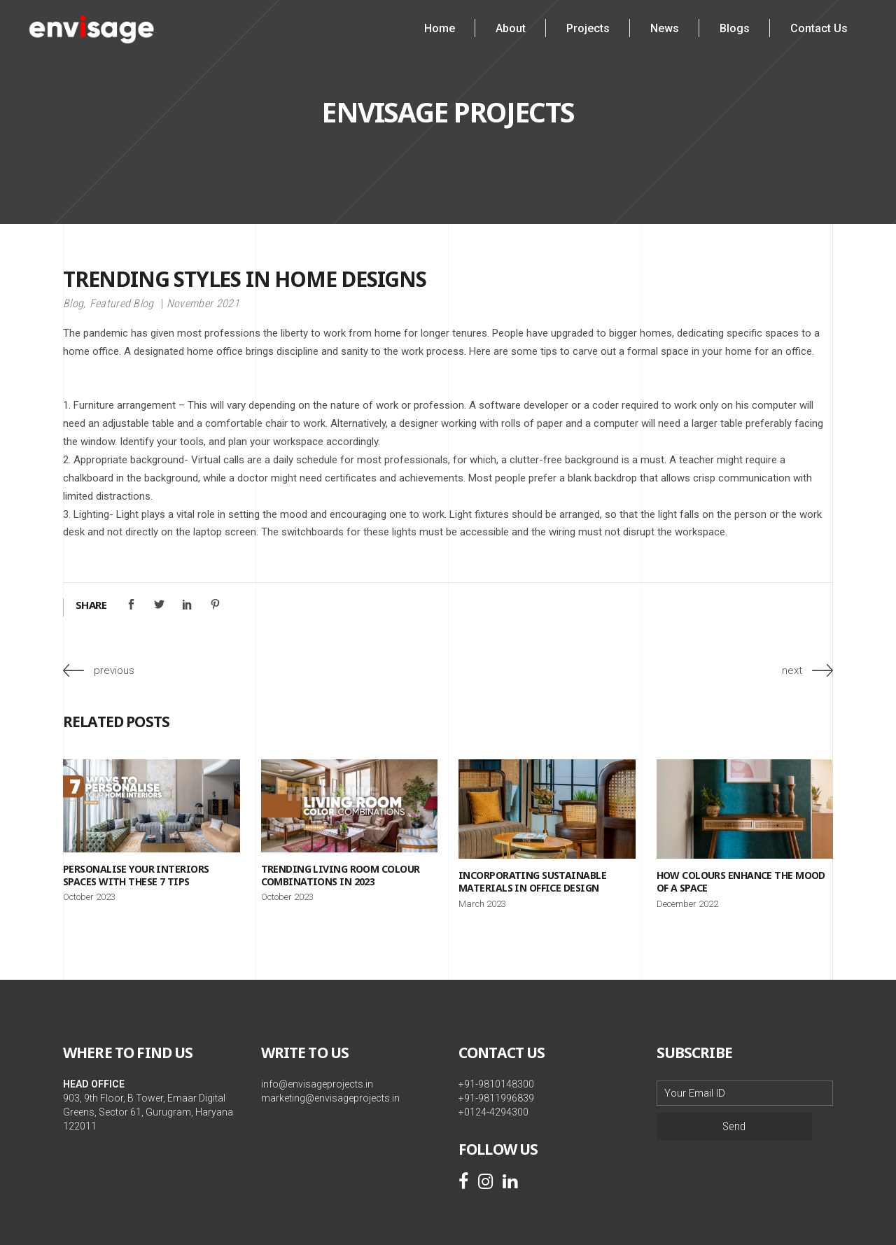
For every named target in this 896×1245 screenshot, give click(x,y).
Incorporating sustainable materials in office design (532, 881)
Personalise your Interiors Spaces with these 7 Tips (136, 875)
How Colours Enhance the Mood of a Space (741, 881)
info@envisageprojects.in (317, 1084)
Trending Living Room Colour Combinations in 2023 (340, 875)
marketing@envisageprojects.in (330, 1098)
